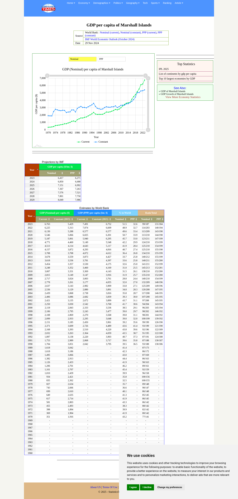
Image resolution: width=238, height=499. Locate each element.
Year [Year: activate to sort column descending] (32, 170)
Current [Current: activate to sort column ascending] (43, 219)
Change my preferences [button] (169, 487)
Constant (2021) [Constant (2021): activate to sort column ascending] (100, 219)
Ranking (167, 3)
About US (95, 487)
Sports (155, 3)
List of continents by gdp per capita (177, 73)
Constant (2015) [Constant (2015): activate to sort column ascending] (62, 219)
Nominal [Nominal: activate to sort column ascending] (51, 173)
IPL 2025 (164, 69)
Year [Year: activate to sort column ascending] (30, 216)
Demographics (101, 3)
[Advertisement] (117, 469)
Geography (132, 3)
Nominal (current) (109, 32)
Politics (118, 3)
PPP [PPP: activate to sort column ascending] (72, 173)
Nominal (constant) (130, 32)
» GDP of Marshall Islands (172, 91)
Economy (84, 3)
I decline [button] (147, 487)
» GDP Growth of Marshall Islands (176, 94)
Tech (145, 3)
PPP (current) (149, 32)
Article (179, 3)
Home (71, 3)
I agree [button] (133, 487)
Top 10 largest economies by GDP (177, 78)
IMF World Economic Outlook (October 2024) (109, 39)
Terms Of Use (110, 487)
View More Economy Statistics (182, 97)
